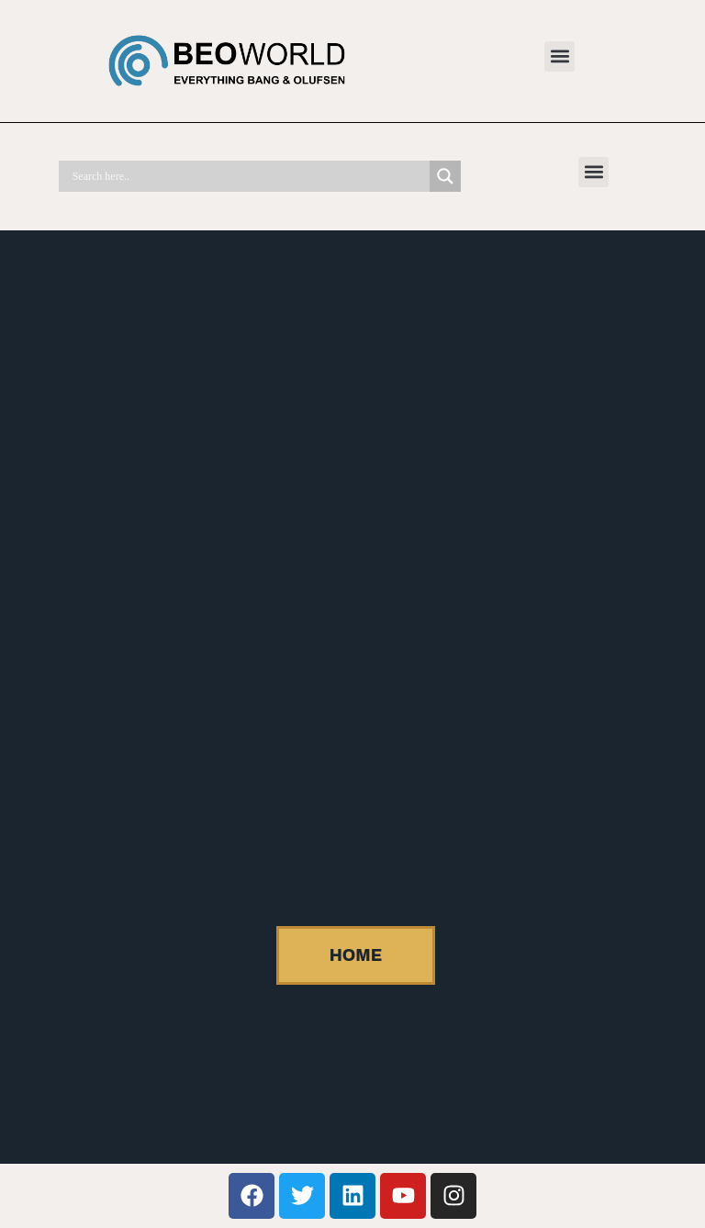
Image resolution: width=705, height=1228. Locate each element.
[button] (559, 56)
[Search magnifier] (445, 176)
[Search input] (249, 176)
